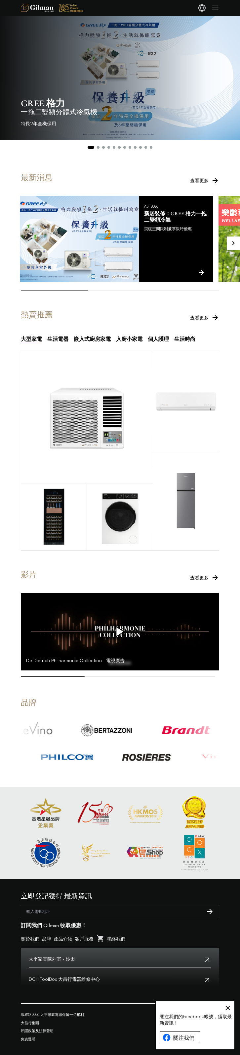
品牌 (46, 938)
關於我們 (30, 938)
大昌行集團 (30, 1023)
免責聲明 (28, 1039)
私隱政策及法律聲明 (37, 1031)
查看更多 (204, 181)
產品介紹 (63, 938)
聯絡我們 (116, 938)
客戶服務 (84, 938)
